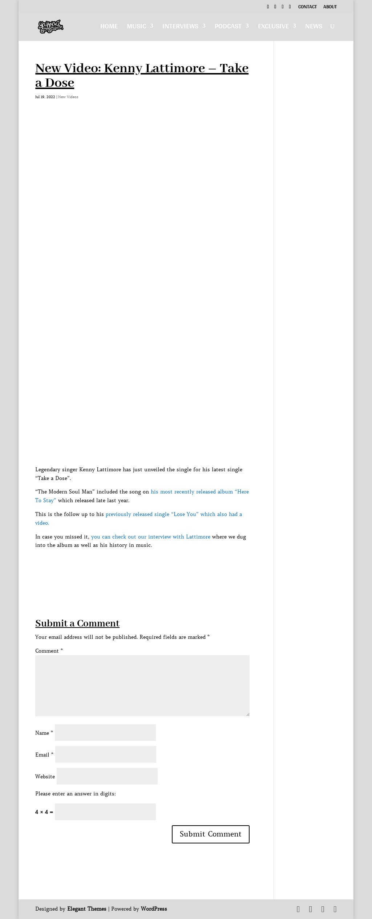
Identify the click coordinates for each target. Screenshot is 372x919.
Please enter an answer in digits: (75, 793)
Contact (307, 7)
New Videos (68, 96)
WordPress (154, 909)
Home (109, 27)
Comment (49, 651)
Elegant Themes (86, 909)
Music (136, 27)
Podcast (228, 27)
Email (44, 754)
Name (44, 733)
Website (45, 776)
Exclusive (273, 27)
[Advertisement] (167, 566)
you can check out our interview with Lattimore (150, 536)
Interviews (180, 27)
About (330, 7)
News (313, 27)
